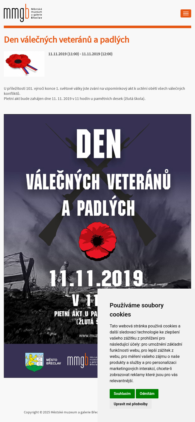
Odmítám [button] (147, 394)
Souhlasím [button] (122, 394)
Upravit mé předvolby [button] (131, 404)
